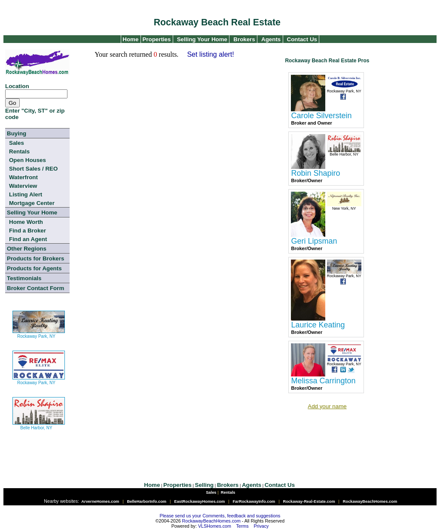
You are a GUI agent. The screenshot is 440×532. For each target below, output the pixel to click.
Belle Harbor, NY (38, 424)
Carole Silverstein (321, 115)
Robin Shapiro (315, 173)
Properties (156, 39)
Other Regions (26, 248)
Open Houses (27, 160)
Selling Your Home (202, 39)
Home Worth (26, 222)
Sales (16, 143)
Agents (271, 39)
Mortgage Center (32, 203)
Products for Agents (34, 268)
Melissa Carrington (323, 380)
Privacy (261, 526)
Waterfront (23, 177)
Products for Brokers (35, 258)
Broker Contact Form (35, 288)
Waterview (23, 186)
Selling (204, 485)
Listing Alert (25, 194)
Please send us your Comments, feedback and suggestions (220, 515)
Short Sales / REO (33, 168)
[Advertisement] (227, 430)
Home (130, 39)
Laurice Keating (318, 325)
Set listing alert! (210, 54)
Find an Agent (28, 239)
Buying (16, 133)
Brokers (244, 39)
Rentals (19, 151)
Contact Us (302, 39)
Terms (242, 526)
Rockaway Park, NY (38, 333)
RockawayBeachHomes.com (211, 520)
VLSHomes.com (214, 526)
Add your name (327, 406)
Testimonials (24, 278)
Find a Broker (27, 230)
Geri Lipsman (314, 241)
